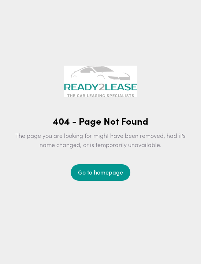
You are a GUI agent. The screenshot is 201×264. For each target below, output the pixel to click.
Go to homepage (100, 172)
